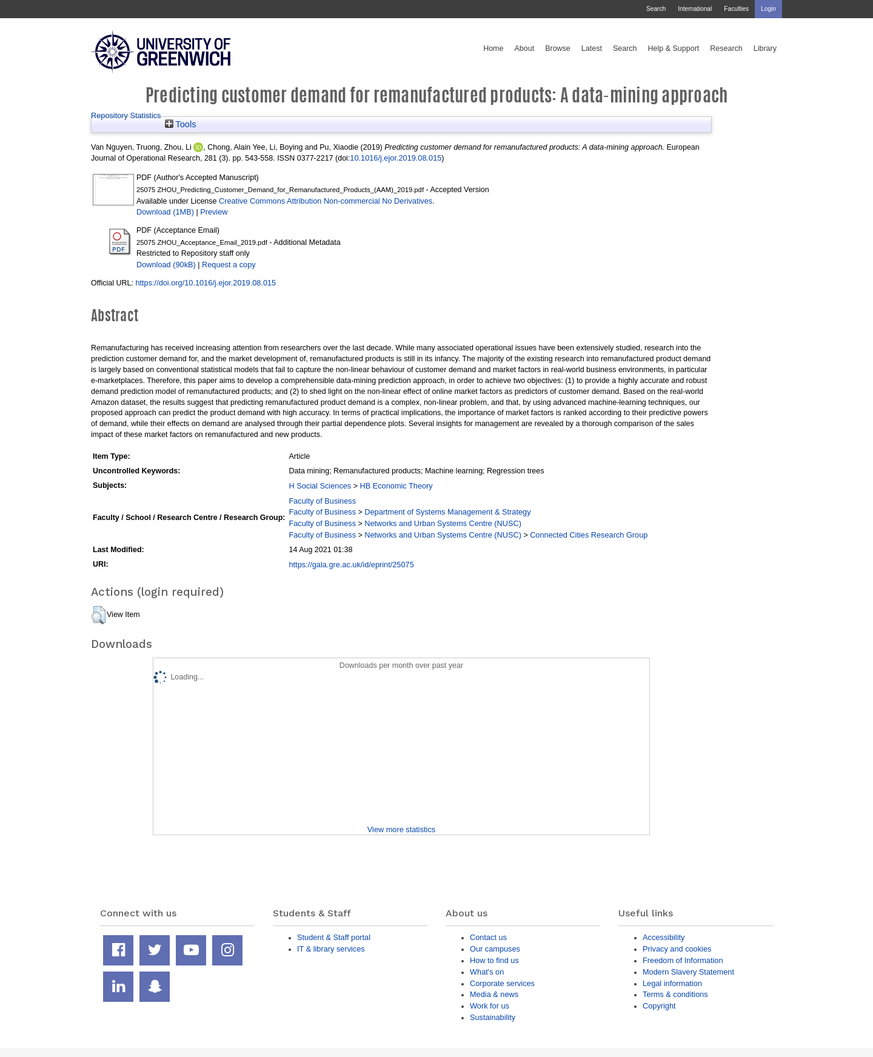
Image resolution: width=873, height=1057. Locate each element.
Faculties (736, 8)
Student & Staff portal (333, 937)
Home (493, 48)
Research (726, 48)
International (695, 8)
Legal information (672, 983)
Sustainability (492, 1017)
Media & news (494, 994)
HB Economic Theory (396, 485)
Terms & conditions (675, 994)
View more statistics (401, 829)
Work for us (489, 1005)
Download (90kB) (166, 264)
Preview (213, 211)
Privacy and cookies (677, 948)
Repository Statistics (126, 115)
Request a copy (229, 264)
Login (768, 8)
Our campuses (495, 948)
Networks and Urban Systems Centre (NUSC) (442, 523)
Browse (557, 48)
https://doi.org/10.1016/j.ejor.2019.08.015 (205, 282)
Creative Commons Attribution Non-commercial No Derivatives (325, 200)
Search (656, 8)
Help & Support (674, 48)
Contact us (488, 937)
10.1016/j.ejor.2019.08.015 (395, 157)
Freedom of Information (683, 960)
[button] (98, 615)
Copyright (659, 1005)
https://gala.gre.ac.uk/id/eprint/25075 (351, 564)
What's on (487, 971)
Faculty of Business (322, 500)
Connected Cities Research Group (588, 534)
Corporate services (502, 983)
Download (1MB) (165, 211)
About (524, 48)
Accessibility (663, 937)
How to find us (494, 960)
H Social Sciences (320, 485)
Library (765, 48)
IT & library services (331, 948)
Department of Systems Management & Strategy (447, 511)
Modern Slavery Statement (688, 971)
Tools (180, 124)
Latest (591, 48)
